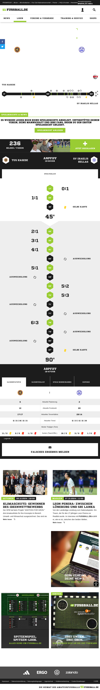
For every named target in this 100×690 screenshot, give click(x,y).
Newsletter (74, 2)
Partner (55, 2)
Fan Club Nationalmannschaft (41, 2)
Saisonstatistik (14, 382)
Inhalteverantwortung (62, 681)
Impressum (5, 681)
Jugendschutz (48, 681)
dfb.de (16, 2)
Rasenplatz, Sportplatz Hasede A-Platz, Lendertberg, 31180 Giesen (50, 38)
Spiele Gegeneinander (62, 382)
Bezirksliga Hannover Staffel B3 (50, 29)
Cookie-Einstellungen (78, 681)
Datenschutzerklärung (18, 681)
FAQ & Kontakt (64, 2)
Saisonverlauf (38, 382)
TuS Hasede (17, 59)
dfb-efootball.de (25, 2)
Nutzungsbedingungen (34, 681)
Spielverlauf (50, 173)
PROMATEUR (7, 2)
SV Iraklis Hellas (82, 59)
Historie (86, 382)
